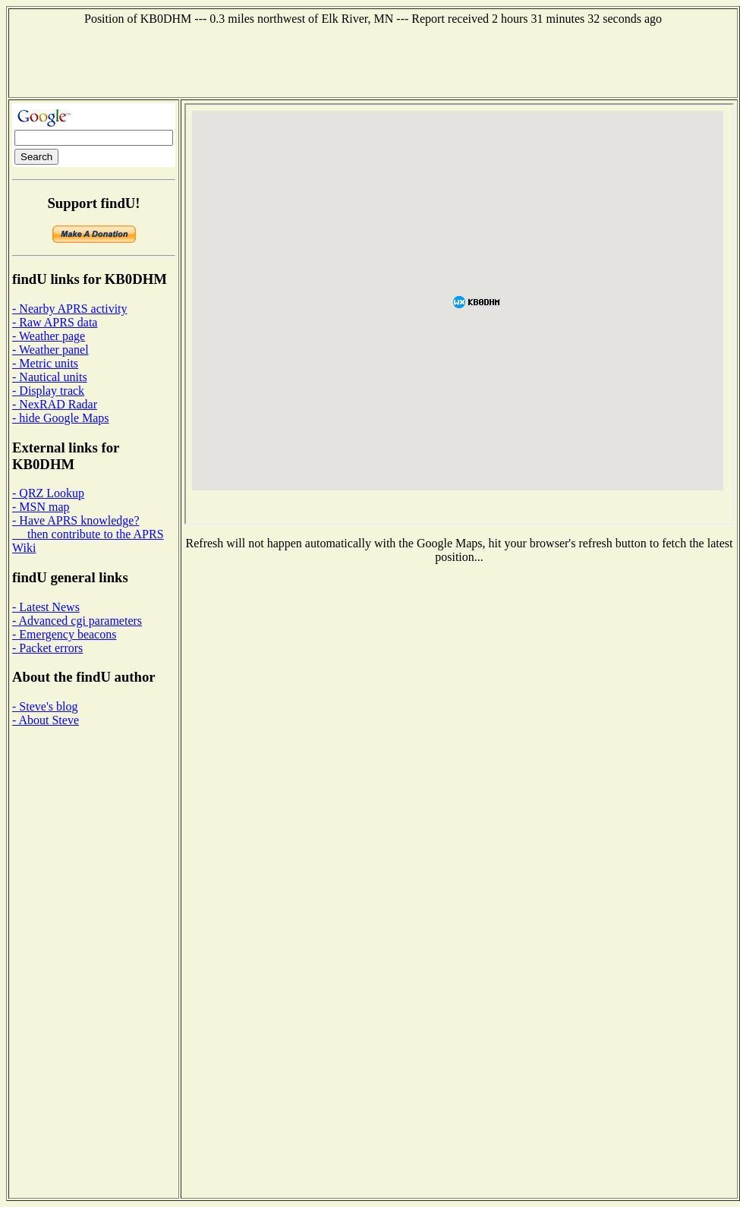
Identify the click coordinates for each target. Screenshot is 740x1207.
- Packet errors (47, 647)
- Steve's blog (44, 706)
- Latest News (46, 606)
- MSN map (41, 506)
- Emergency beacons (64, 634)
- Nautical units (49, 376)
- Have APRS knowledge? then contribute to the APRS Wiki (88, 534)
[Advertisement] (373, 60)
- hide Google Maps (60, 417)
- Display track (48, 390)
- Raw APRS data (54, 322)
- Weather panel (50, 349)
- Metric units (45, 363)
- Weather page (48, 335)
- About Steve (45, 720)
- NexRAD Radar (54, 404)
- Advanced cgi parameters (77, 620)
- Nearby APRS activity (70, 308)
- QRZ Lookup (48, 493)
